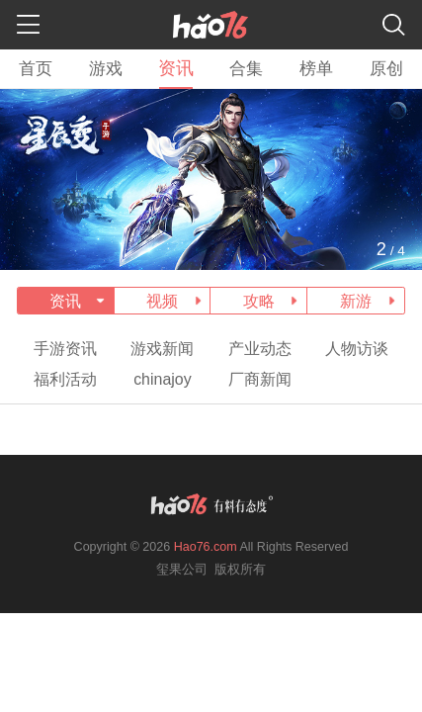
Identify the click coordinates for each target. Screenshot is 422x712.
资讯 (176, 68)
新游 (356, 301)
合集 (246, 68)
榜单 (316, 68)
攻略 (259, 301)
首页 (35, 68)
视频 (162, 301)
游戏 (106, 68)
